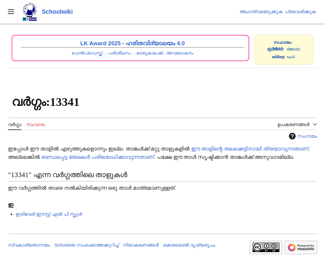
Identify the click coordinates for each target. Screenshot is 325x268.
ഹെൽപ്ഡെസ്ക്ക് (87, 52)
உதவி (291, 56)
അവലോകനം (180, 52)
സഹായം (302, 136)
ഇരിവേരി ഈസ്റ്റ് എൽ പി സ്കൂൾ (49, 214)
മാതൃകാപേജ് (149, 52)
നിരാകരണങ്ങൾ (141, 245)
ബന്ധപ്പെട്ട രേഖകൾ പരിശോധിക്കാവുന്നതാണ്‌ (97, 157)
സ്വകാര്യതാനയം (29, 245)
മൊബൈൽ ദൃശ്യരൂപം (189, 245)
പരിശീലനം (119, 52)
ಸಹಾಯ (293, 49)
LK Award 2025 (100, 43)
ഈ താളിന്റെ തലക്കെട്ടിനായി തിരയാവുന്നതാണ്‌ (249, 149)
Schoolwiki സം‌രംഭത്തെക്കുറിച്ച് (86, 245)
